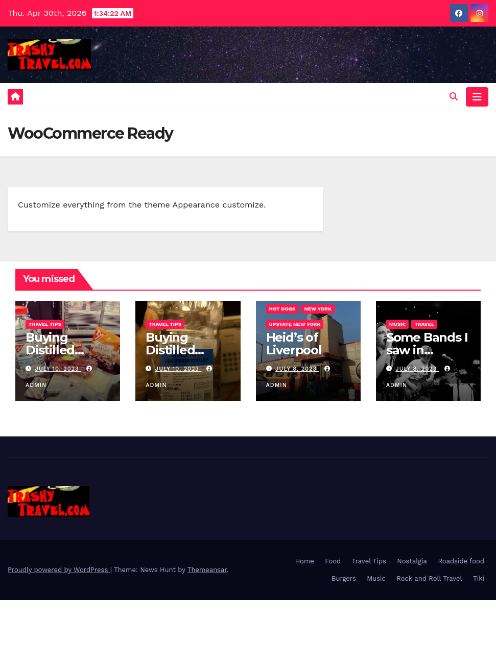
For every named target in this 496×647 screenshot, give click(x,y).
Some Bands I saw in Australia (427, 350)
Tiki (478, 578)
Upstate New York (295, 324)
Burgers (344, 578)
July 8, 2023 (297, 369)
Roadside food (461, 561)
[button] (454, 96)
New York (317, 309)
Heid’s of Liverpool (294, 343)
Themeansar (207, 570)
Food (333, 561)
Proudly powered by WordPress (59, 570)
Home (304, 561)
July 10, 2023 (58, 369)
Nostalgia (412, 561)
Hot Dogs (282, 309)
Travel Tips (45, 324)
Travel (424, 324)
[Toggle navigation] (477, 97)
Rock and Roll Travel (429, 578)
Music (397, 324)
